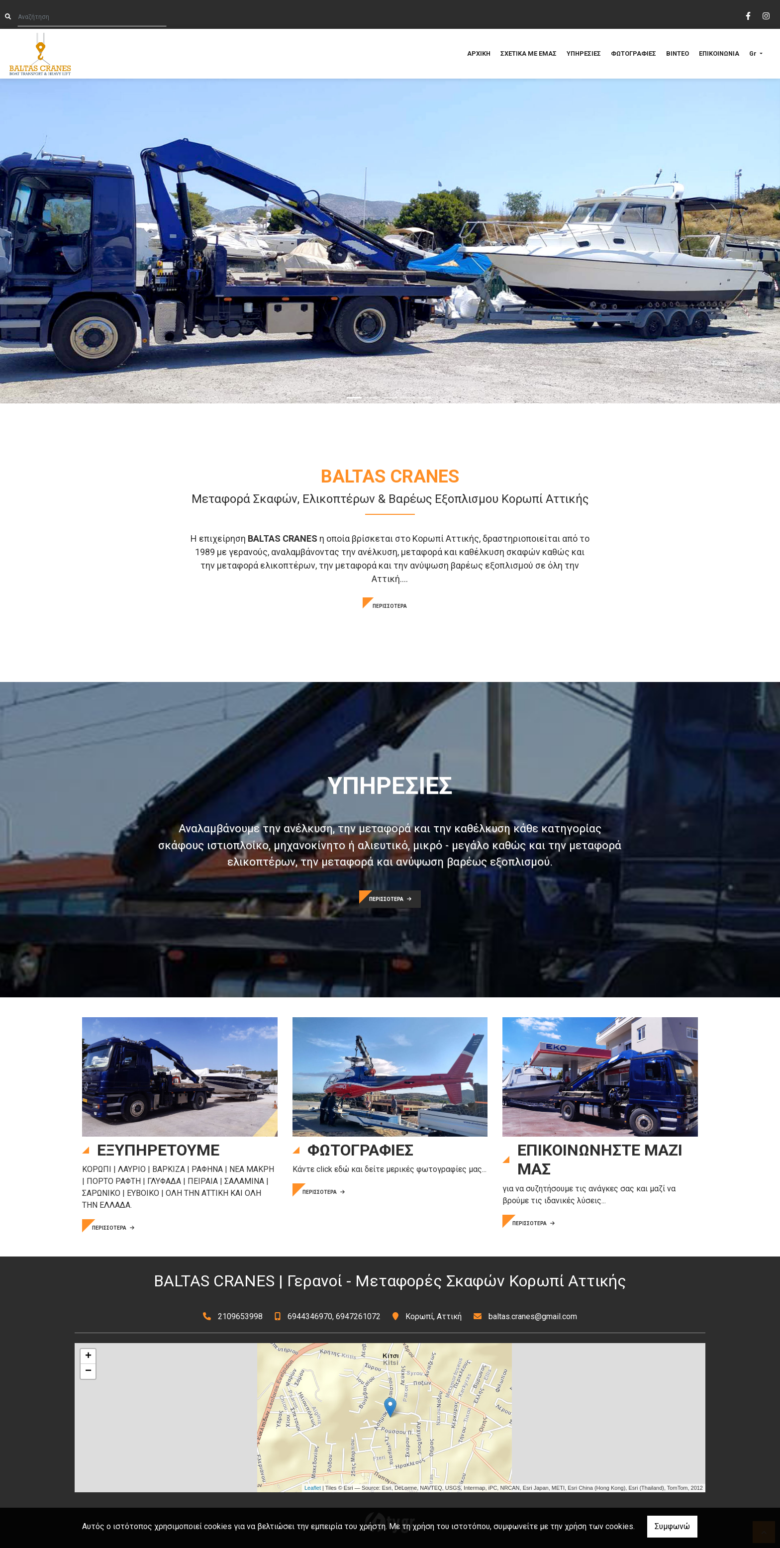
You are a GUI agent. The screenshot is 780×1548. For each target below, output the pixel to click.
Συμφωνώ (672, 1526)
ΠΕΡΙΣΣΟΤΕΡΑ (390, 606)
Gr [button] (753, 53)
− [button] (88, 1371)
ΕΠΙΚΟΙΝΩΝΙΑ (719, 53)
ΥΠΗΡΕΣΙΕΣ (584, 53)
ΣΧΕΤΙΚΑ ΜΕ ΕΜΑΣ (528, 53)
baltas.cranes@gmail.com (532, 1316)
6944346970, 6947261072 (334, 1316)
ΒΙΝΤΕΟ (677, 53)
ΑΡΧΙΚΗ (478, 53)
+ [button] (88, 1356)
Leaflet (312, 1488)
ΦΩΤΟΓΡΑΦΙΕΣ (633, 53)
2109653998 (240, 1316)
